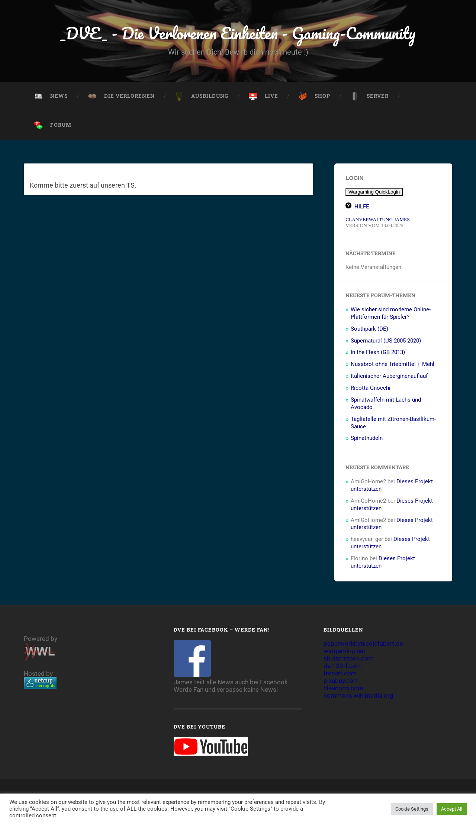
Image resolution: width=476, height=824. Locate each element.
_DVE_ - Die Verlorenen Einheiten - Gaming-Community (238, 33)
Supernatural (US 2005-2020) (386, 341)
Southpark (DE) (369, 329)
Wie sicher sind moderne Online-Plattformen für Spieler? (391, 314)
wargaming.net (345, 651)
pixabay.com (341, 681)
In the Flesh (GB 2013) (378, 353)
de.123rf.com (343, 666)
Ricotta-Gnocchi (370, 388)
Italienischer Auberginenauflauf (389, 376)
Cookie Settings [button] (411, 809)
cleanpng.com (343, 688)
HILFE (361, 207)
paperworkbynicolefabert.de (363, 644)
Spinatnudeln (367, 438)
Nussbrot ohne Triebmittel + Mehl (392, 364)
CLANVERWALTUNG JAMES (377, 220)
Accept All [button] (451, 809)
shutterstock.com (349, 659)
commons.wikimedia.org (358, 696)
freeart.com (340, 674)
